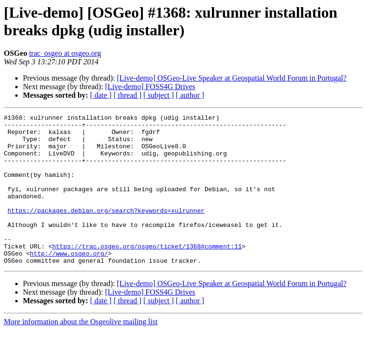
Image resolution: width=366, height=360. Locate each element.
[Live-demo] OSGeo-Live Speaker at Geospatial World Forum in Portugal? (231, 78)
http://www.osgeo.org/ (69, 282)
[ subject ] (158, 95)
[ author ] (190, 95)
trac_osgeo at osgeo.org (65, 53)
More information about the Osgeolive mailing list (81, 352)
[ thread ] (127, 95)
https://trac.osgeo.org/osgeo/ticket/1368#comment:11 (147, 273)
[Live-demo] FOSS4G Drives (150, 86)
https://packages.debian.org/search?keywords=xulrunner (106, 230)
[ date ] (101, 95)
